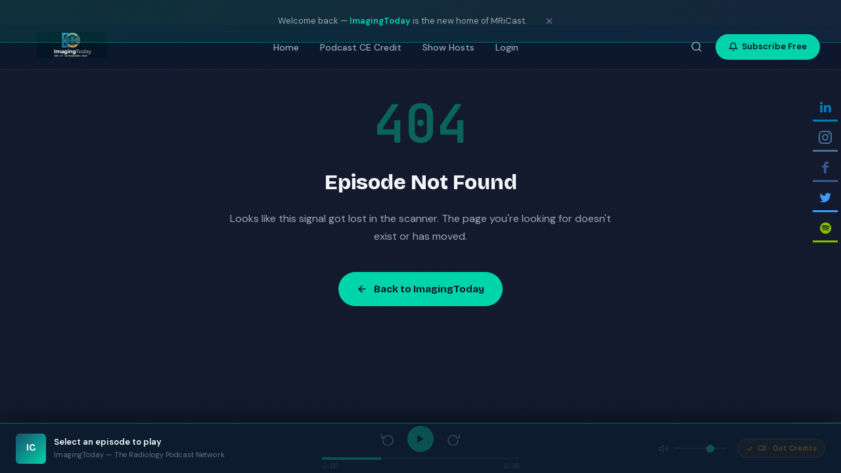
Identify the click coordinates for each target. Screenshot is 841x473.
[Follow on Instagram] (827, 138)
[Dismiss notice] (549, 21)
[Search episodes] (696, 46)
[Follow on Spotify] (827, 228)
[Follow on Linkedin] (827, 108)
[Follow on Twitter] (827, 198)
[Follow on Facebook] (827, 168)
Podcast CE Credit (360, 47)
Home (286, 47)
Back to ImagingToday (420, 289)
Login (506, 47)
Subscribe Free (768, 46)
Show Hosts (448, 47)
